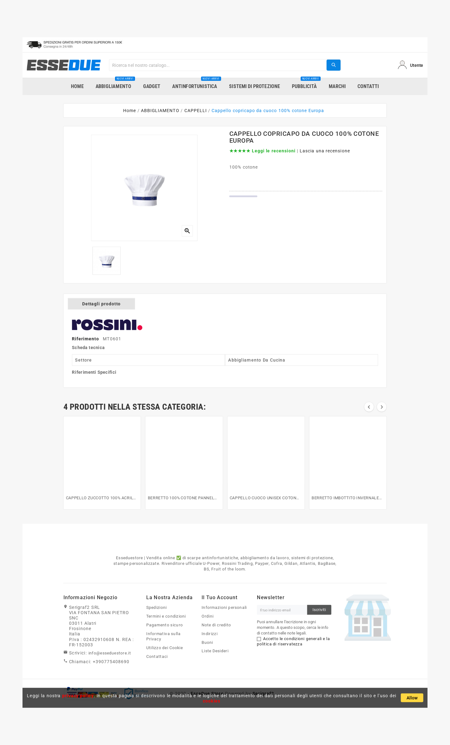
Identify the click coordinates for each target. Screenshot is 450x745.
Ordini (208, 616)
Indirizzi (210, 633)
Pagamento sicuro (164, 625)
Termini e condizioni (166, 616)
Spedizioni (156, 607)
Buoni (207, 642)
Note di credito (216, 625)
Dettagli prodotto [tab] (101, 303)
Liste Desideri (215, 651)
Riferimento (86, 338)
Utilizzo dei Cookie (164, 647)
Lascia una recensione (325, 151)
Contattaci (157, 656)
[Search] (218, 65)
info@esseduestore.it (109, 653)
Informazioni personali (224, 607)
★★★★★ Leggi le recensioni (262, 151)
